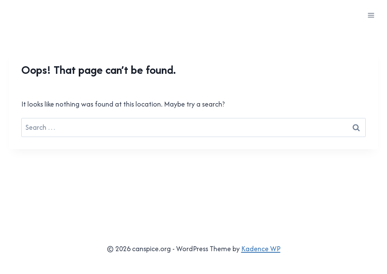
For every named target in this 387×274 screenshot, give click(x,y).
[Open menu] (371, 15)
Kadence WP (260, 249)
